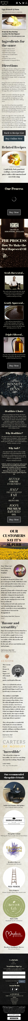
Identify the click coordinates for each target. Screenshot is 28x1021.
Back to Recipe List (14, 133)
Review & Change (14, 1018)
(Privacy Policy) (13, 983)
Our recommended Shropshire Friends (14, 776)
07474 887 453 (15, 994)
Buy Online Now (14, 138)
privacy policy (22, 1007)
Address (14, 997)
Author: (3, 12)
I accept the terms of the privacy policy (14, 980)
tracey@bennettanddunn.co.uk (16, 995)
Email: (7, 995)
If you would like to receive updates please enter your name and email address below (14, 969)
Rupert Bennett (8, 12)
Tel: (10, 994)
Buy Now (14, 212)
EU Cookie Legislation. (8, 1007)
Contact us (13, 963)
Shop (13, 962)
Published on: (14, 12)
